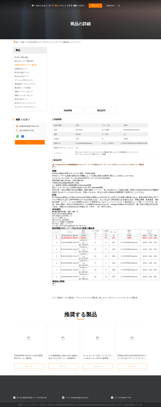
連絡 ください (78, 6)
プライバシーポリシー (31, 405)
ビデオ (69, 6)
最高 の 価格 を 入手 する (114, 99)
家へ (33, 6)
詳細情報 (68, 110)
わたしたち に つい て (45, 6)
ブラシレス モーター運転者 (86, 298)
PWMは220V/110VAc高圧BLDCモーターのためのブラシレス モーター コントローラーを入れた (132, 357)
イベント (62, 6)
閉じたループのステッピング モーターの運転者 (118, 298)
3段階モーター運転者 (65, 298)
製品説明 (101, 110)
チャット (95, 6)
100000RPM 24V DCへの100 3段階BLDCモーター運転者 (28, 357)
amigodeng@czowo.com (29, 126)
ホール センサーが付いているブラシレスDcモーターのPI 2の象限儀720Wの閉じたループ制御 (97, 357)
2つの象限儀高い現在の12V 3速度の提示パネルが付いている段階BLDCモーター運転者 (63, 357)
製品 (56, 6)
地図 (19, 405)
